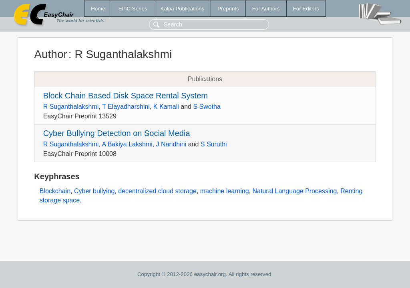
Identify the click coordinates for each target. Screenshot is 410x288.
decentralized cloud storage (157, 191)
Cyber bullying (94, 191)
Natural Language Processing (295, 191)
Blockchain (55, 191)
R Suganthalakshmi (71, 106)
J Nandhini (171, 144)
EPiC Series (133, 9)
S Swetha (206, 106)
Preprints (228, 9)
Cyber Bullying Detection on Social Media (116, 133)
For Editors (306, 9)
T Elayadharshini (126, 106)
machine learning (224, 191)
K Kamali (166, 106)
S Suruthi (214, 144)
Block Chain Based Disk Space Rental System (125, 95)
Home (98, 9)
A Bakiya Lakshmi (127, 144)
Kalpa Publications (183, 9)
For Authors (266, 9)
